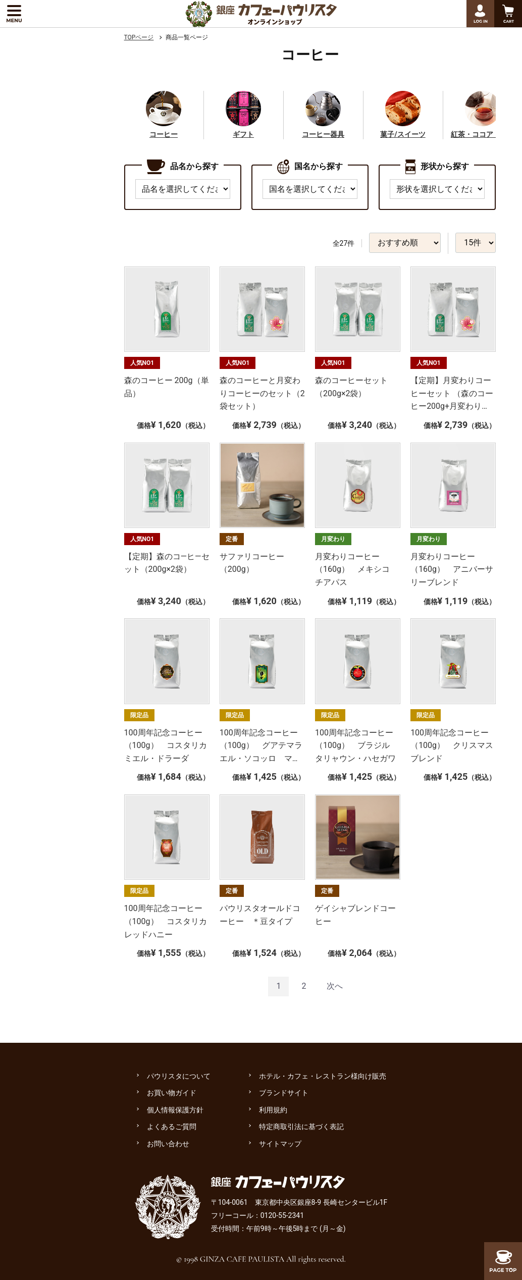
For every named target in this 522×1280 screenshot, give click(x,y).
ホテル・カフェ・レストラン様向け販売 (322, 1076)
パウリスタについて (179, 1076)
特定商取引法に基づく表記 (301, 1127)
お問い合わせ (168, 1144)
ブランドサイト (283, 1093)
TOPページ (139, 37)
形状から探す (437, 166)
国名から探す (310, 166)
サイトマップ (280, 1144)
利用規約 (273, 1110)
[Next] (335, 986)
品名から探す (183, 166)
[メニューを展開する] (14, 13)
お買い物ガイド (171, 1093)
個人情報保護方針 (175, 1110)
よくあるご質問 (171, 1127)
